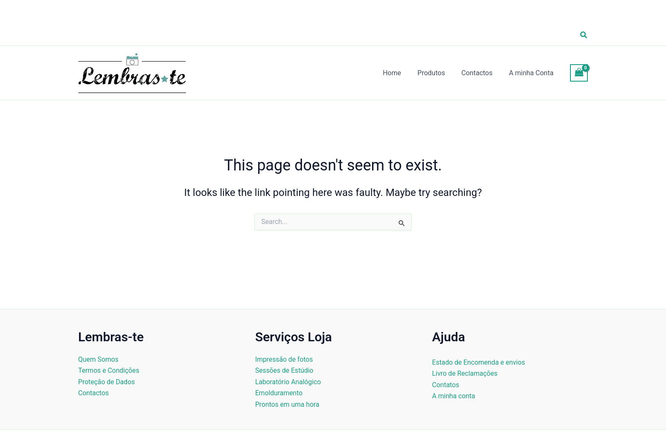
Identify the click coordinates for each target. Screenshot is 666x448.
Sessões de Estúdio (284, 370)
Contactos (93, 393)
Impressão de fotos (284, 359)
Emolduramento (279, 393)
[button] (584, 35)
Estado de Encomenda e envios (479, 362)
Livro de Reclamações (465, 373)
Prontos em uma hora (288, 404)
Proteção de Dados (106, 382)
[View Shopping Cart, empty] (579, 73)
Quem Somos (98, 359)
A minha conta (454, 396)
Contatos (446, 385)
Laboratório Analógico (288, 382)
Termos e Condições (109, 370)
